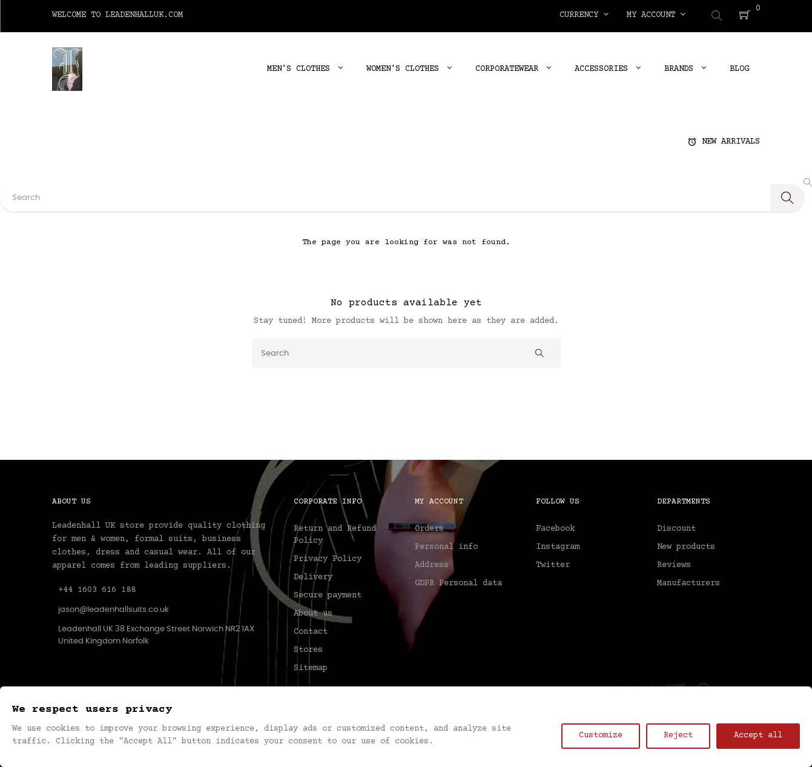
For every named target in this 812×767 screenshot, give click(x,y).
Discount (676, 527)
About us (313, 612)
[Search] (406, 351)
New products (686, 545)
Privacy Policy (327, 557)
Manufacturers (688, 581)
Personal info (446, 545)
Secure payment (327, 594)
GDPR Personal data (458, 581)
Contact (311, 630)
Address (432, 563)
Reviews (674, 563)
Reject (678, 735)
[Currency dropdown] (584, 15)
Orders (429, 527)
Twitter (553, 563)
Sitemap (311, 666)
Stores (308, 648)
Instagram (557, 545)
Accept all (758, 735)
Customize (600, 735)
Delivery (313, 575)
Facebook (555, 527)
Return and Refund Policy (335, 533)
